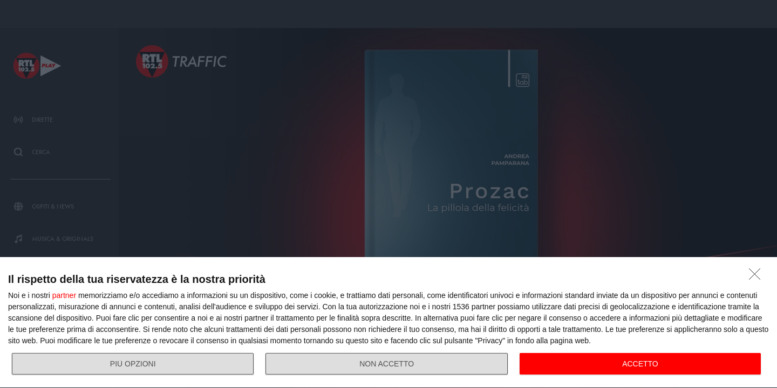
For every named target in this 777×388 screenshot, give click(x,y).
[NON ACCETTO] (757, 277)
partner (64, 295)
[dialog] (388, 323)
